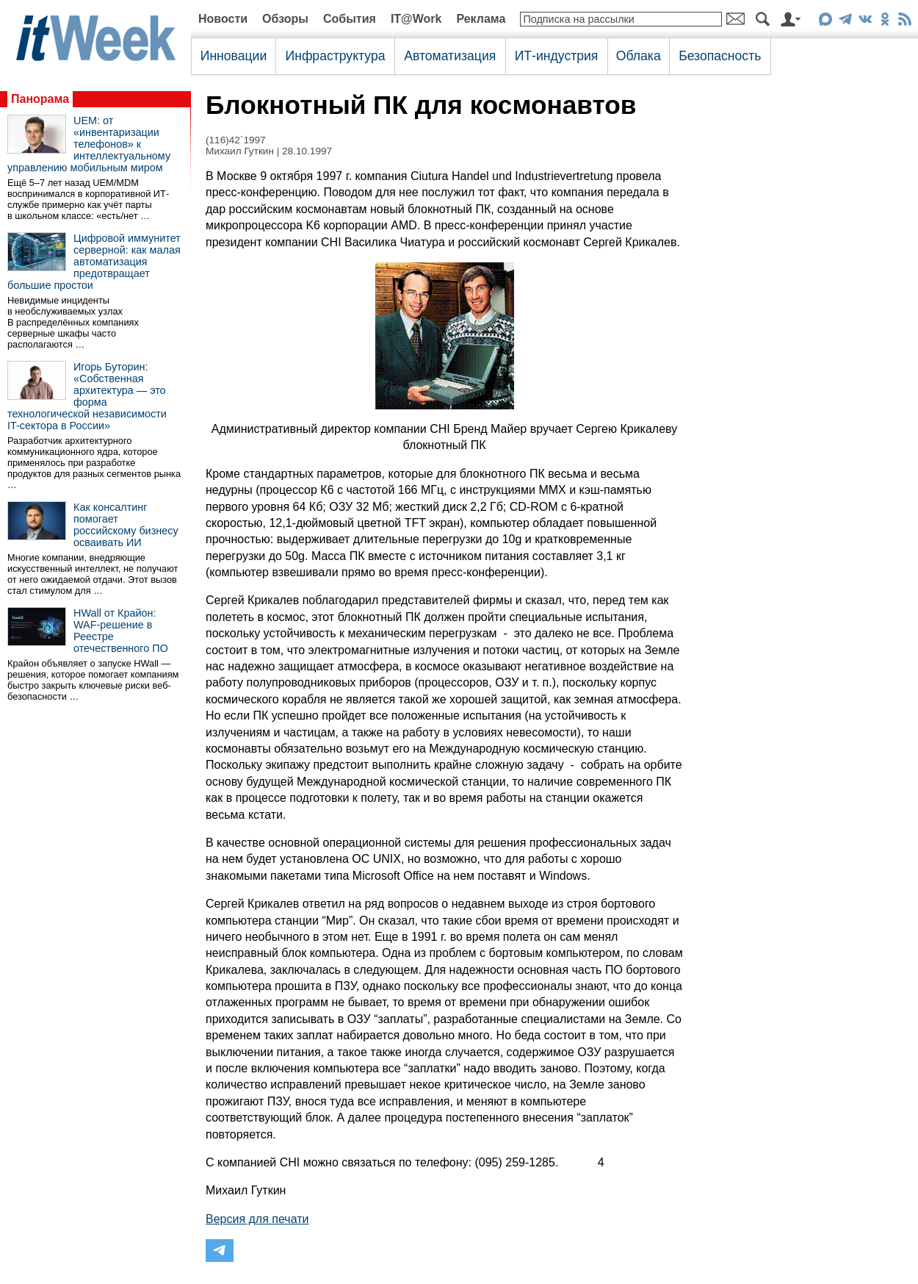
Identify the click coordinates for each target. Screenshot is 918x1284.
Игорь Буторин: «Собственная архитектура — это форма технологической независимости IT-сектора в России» (87, 396)
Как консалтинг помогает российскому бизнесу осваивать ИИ (125, 524)
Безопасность (720, 56)
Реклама (480, 18)
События (349, 18)
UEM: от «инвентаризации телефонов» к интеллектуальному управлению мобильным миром (88, 144)
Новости (222, 18)
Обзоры (285, 18)
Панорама (40, 99)
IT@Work (416, 18)
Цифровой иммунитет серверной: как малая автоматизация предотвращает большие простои (94, 261)
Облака (638, 56)
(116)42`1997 (236, 140)
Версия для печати (257, 1219)
